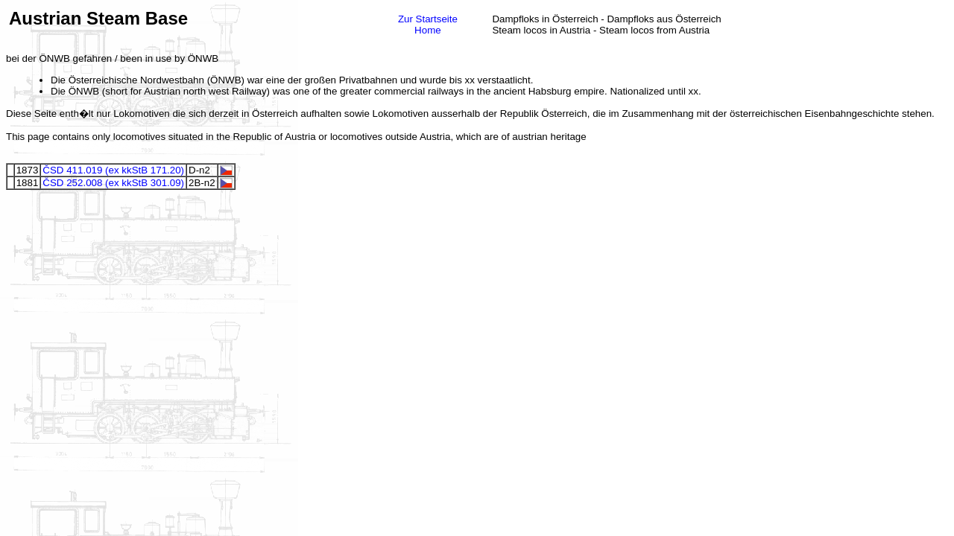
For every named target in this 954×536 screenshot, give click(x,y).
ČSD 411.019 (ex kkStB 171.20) (113, 170)
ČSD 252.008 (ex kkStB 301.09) (113, 182)
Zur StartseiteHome (428, 24)
